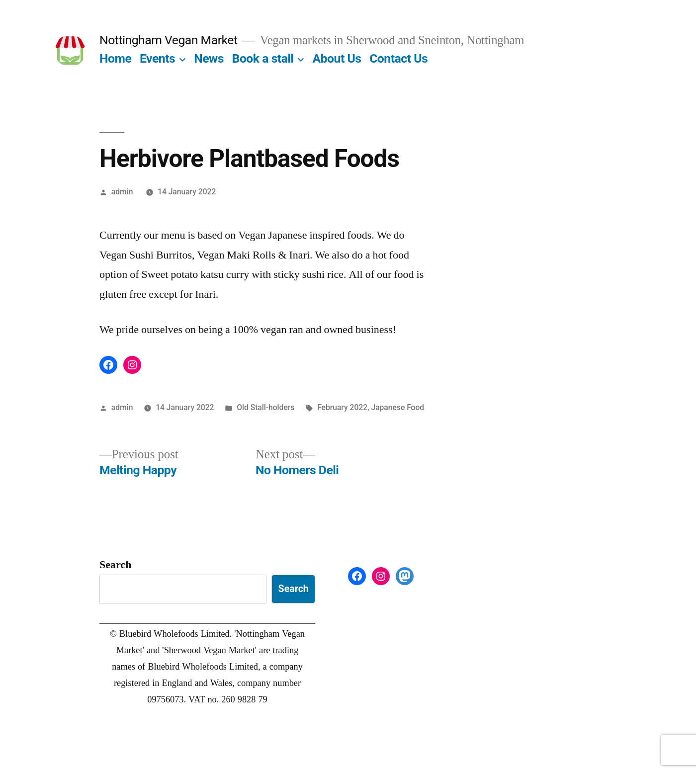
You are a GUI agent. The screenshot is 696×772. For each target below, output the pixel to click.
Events (157, 58)
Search (115, 565)
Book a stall (263, 58)
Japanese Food (397, 407)
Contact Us (398, 58)
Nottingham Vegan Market (168, 40)
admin (122, 191)
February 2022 (342, 407)
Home (115, 58)
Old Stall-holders (265, 407)
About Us (337, 58)
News (209, 58)
